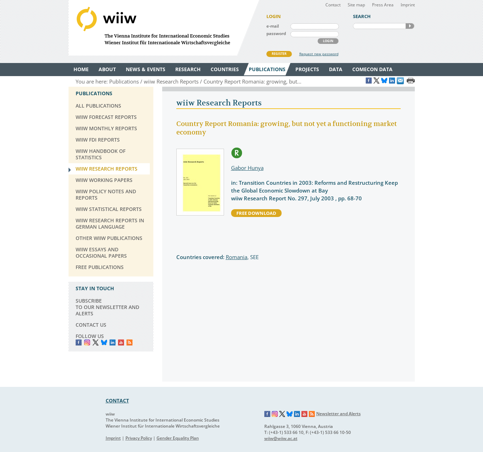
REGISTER (279, 53)
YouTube (121, 342)
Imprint (408, 5)
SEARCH (410, 26)
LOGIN (328, 41)
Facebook (79, 342)
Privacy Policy (138, 438)
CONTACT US (91, 324)
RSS (129, 342)
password (276, 33)
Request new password (318, 53)
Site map (356, 5)
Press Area (383, 5)
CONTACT (117, 400)
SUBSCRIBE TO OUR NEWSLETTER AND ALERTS (107, 307)
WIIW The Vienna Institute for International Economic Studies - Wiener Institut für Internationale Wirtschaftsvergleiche (164, 28)
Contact (333, 5)
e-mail (272, 26)
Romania (236, 257)
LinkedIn (113, 342)
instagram (87, 342)
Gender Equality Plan (178, 438)
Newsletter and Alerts (338, 414)
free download (256, 213)
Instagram (275, 414)
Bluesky (104, 342)
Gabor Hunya (247, 167)
